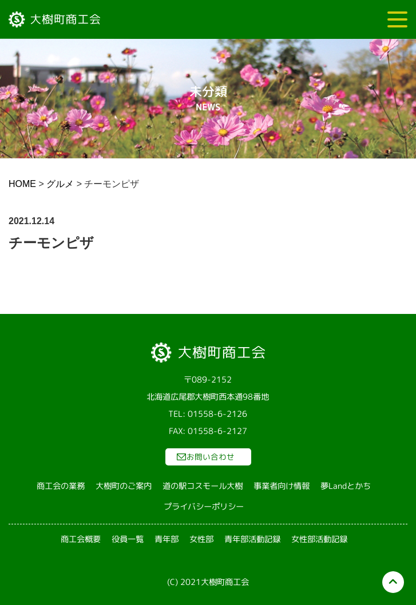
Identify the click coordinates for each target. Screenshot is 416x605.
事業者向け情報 (281, 486)
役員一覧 (127, 539)
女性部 (201, 539)
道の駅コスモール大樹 (203, 486)
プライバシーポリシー (204, 506)
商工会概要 (80, 539)
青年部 (166, 539)
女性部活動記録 (319, 539)
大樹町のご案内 (124, 486)
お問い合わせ (211, 456)
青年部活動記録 (252, 539)
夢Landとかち (345, 486)
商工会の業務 (61, 486)
